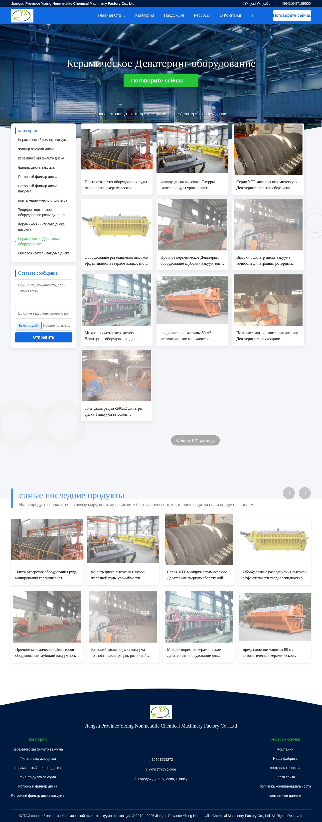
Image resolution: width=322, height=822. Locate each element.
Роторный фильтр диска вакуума (37, 188)
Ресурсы (202, 15)
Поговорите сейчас (292, 15)
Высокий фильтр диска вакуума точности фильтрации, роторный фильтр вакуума (264, 260)
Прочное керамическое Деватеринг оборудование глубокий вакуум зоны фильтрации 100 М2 (192, 260)
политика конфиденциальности (285, 786)
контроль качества (285, 768)
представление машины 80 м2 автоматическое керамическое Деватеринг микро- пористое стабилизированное (186, 336)
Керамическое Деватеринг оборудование (39, 241)
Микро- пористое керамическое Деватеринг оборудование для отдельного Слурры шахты (111, 336)
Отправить (43, 337)
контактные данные (285, 796)
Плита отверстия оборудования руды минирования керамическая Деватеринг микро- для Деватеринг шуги (116, 185)
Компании (285, 749)
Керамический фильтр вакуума (43, 140)
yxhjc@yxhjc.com (258, 3)
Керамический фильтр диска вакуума (41, 226)
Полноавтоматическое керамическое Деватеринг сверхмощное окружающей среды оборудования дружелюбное (267, 336)
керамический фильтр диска (41, 158)
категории (144, 15)
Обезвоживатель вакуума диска (44, 253)
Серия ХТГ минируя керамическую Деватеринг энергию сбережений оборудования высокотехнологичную (267, 185)
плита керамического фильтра (42, 200)
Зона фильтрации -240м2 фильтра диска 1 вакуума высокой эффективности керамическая (113, 411)
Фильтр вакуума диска (36, 149)
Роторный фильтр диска (37, 177)
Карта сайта (285, 777)
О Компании (231, 15)
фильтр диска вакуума (36, 167)
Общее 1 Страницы (195, 440)
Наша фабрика (285, 759)
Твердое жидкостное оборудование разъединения (41, 212)
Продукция (174, 15)
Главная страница (114, 15)
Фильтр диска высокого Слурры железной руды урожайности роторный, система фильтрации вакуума (188, 185)
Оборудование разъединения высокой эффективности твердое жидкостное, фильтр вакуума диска (116, 260)
